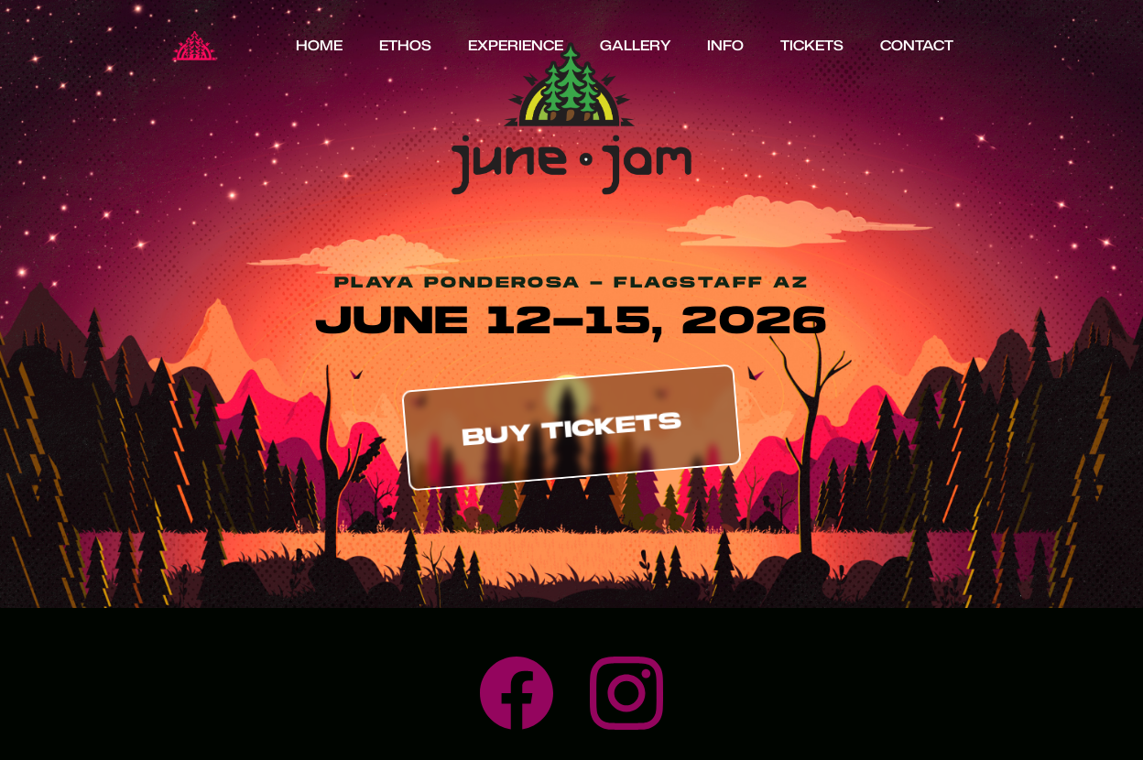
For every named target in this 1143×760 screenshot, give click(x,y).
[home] (194, 45)
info (725, 45)
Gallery (635, 45)
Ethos (405, 45)
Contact (916, 45)
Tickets (812, 45)
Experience (515, 45)
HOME (319, 45)
